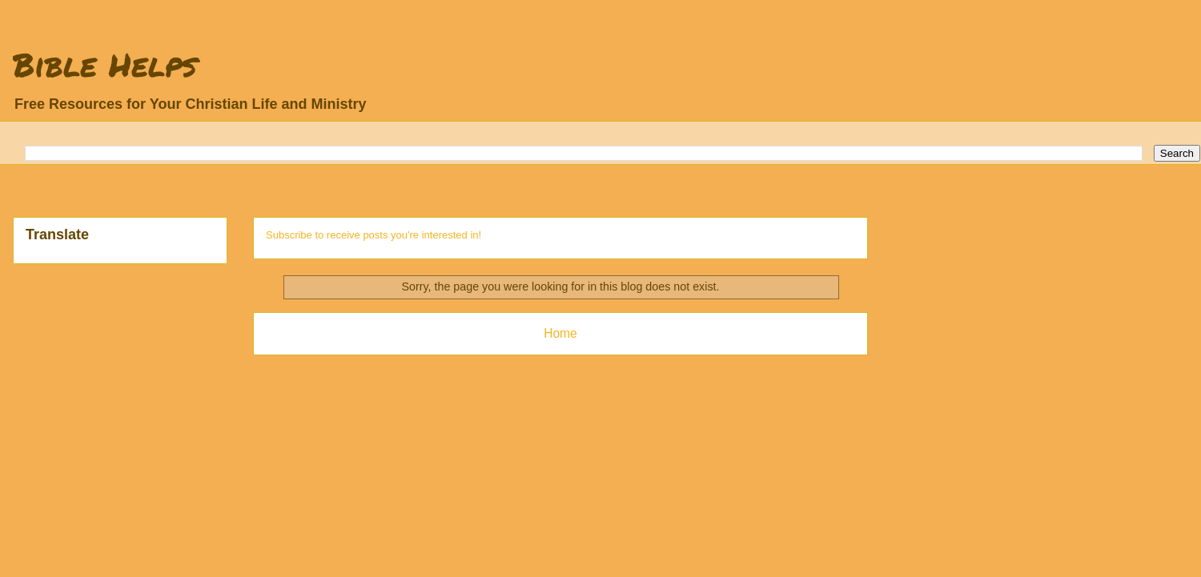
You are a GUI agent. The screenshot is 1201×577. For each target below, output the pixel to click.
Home (560, 333)
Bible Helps (105, 64)
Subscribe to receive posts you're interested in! (373, 235)
